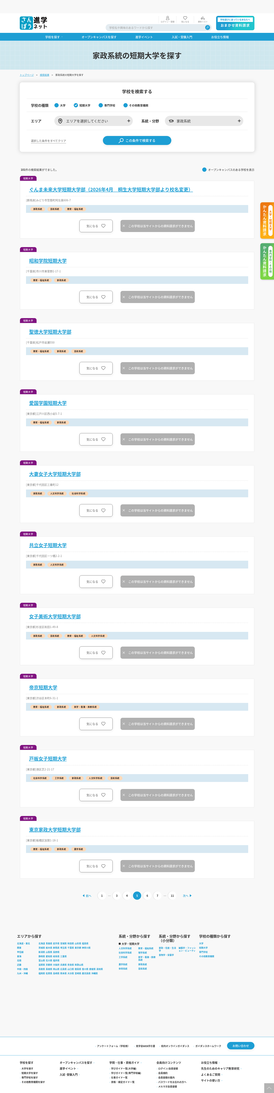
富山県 (42, 948)
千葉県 (70, 935)
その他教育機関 (206, 944)
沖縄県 (94, 961)
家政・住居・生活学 (167, 937)
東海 (19, 944)
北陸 (19, 948)
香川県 (85, 956)
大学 (201, 931)
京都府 (49, 952)
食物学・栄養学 (166, 942)
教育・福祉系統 (145, 936)
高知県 (99, 956)
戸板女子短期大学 (48, 745)
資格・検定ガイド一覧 (123, 1069)
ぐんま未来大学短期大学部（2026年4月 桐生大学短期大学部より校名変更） (111, 176)
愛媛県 (92, 956)
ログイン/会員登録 (168, 1056)
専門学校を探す (30, 1065)
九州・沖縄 (22, 961)
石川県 (49, 948)
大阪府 (56, 952)
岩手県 (56, 931)
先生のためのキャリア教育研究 (220, 1056)
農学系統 (123, 952)
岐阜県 (56, 944)
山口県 (70, 956)
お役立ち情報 (209, 1050)
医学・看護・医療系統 (146, 946)
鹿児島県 (86, 961)
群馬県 (56, 935)
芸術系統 (142, 956)
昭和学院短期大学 (48, 247)
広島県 (63, 956)
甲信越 (20, 939)
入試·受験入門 (69, 1062)
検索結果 (44, 61)
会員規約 (163, 1060)
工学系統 (123, 944)
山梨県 (49, 939)
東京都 (78, 935)
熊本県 (63, 961)
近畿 (19, 952)
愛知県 (49, 944)
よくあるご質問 (210, 1062)
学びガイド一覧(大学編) (124, 1056)
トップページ (27, 61)
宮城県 (63, 931)
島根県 (49, 956)
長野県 (56, 939)
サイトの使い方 (210, 1068)
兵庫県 (63, 952)
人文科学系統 (125, 936)
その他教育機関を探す (33, 1069)
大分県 (70, 961)
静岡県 (42, 944)
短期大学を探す (30, 1060)
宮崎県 (78, 961)
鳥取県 (42, 956)
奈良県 (70, 952)
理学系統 (142, 940)
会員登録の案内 (166, 1065)
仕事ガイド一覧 (119, 1065)
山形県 (78, 931)
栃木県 (49, 935)
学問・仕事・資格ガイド (124, 1050)
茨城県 (42, 935)
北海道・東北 (23, 931)
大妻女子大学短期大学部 (55, 460)
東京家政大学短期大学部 (55, 816)
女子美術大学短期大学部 (55, 603)
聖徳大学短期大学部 (50, 318)
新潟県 (42, 939)
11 (172, 882)
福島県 (85, 931)
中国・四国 (22, 956)
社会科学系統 (125, 940)
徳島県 (78, 956)
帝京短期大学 (43, 674)
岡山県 (56, 956)
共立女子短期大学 (48, 531)
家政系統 (142, 952)
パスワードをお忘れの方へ (172, 1069)
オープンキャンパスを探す (76, 1050)
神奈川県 (86, 935)
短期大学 (203, 935)
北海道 (42, 931)
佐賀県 (49, 961)
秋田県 (70, 931)
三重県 (63, 944)
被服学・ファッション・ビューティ (187, 937)
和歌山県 (79, 952)
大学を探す (27, 1056)
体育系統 (123, 956)
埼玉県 (63, 935)
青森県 (49, 931)
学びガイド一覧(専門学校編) (126, 1060)
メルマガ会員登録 (167, 1074)
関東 (19, 935)
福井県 (56, 948)
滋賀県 (42, 952)
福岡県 (42, 961)
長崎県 (56, 961)
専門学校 (203, 939)
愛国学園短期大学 (48, 389)
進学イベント (68, 1056)
